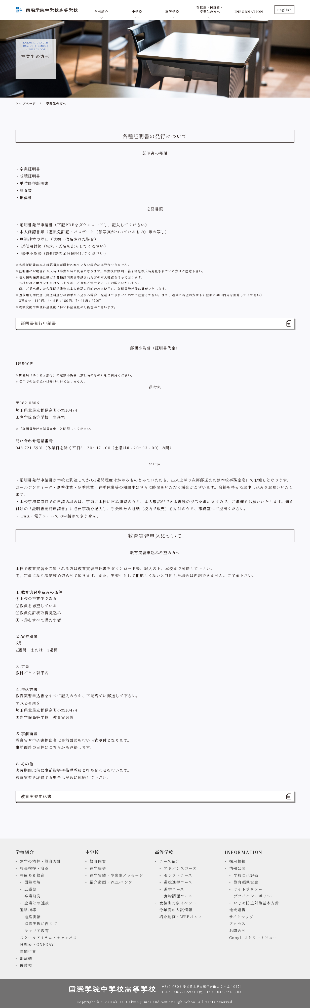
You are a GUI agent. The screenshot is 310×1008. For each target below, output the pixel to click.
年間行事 (28, 951)
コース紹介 (169, 861)
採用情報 (237, 861)
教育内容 (98, 861)
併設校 (26, 965)
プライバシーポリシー (254, 895)
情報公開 (237, 868)
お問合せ (237, 930)
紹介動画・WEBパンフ (111, 882)
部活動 (26, 958)
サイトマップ (241, 916)
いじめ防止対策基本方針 (257, 902)
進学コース (174, 889)
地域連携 (237, 909)
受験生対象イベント (178, 902)
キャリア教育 (36, 930)
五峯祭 (30, 889)
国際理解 (32, 882)
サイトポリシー (248, 889)
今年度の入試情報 (175, 909)
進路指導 (28, 909)
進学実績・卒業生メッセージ (116, 875)
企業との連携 (36, 902)
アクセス (237, 923)
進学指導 (98, 868)
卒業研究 (32, 895)
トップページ (26, 103)
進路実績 (32, 916)
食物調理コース (178, 895)
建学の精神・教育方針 (40, 861)
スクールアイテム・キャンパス (48, 937)
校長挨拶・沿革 (34, 868)
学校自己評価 (246, 875)
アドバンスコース (180, 868)
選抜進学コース (178, 882)
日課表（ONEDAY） (39, 944)
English (284, 10)
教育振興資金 (246, 882)
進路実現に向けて (41, 923)
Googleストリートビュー (253, 937)
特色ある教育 (32, 875)
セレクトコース (178, 875)
